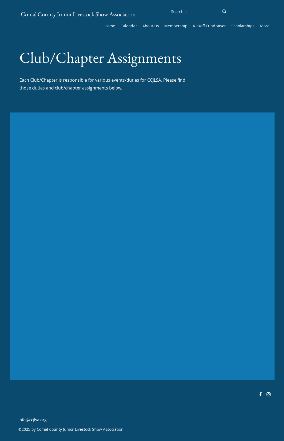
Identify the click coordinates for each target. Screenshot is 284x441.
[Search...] (179, 11)
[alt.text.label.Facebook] (260, 394)
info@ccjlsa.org (32, 419)
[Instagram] (268, 394)
